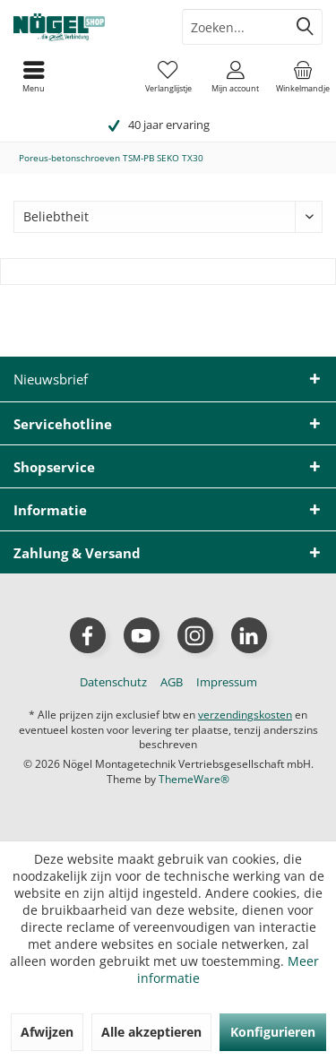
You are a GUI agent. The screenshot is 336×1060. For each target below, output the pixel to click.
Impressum (226, 682)
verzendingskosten (245, 714)
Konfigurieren (272, 1031)
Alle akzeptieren (151, 1031)
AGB (171, 682)
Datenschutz (113, 682)
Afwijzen (47, 1031)
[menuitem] (302, 76)
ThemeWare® (194, 779)
